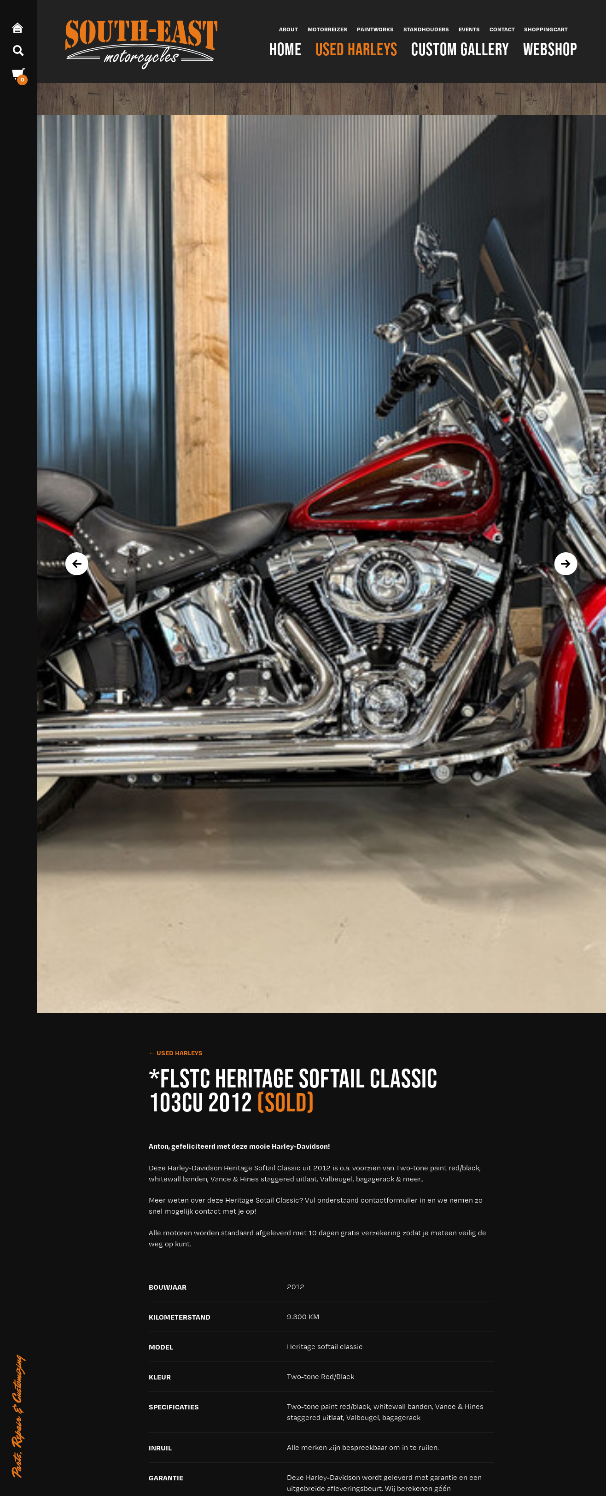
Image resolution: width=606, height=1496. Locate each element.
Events (469, 29)
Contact (502, 29)
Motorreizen (328, 29)
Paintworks (375, 29)
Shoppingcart (546, 29)
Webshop (550, 49)
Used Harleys (356, 49)
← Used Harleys (176, 1053)
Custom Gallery (460, 49)
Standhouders (426, 29)
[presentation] (76, 563)
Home (285, 49)
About (288, 29)
